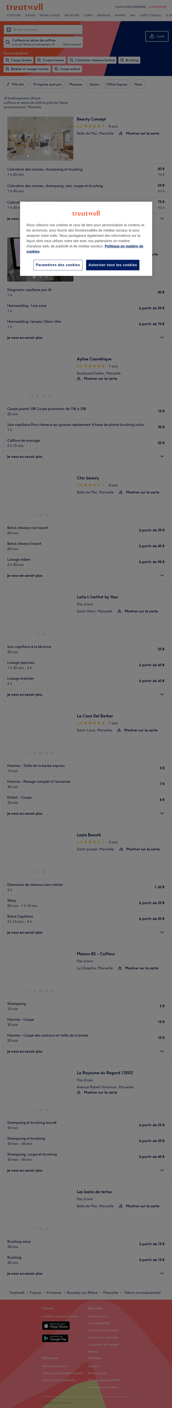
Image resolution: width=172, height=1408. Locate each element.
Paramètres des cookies (58, 265)
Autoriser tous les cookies (113, 265)
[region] (86, 239)
